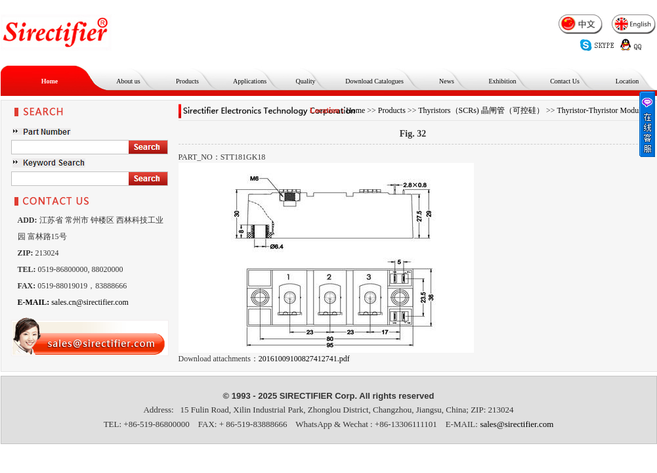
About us (128, 81)
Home (49, 81)
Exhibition (502, 81)
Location (627, 81)
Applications (249, 81)
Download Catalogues (374, 81)
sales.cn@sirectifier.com (73, 302)
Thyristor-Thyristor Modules (602, 110)
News (446, 81)
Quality (306, 81)
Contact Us (565, 81)
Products (187, 81)
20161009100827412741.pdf (304, 358)
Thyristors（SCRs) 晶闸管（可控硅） (481, 110)
